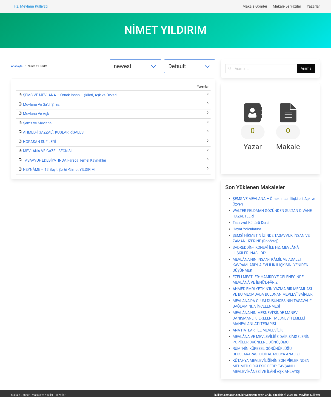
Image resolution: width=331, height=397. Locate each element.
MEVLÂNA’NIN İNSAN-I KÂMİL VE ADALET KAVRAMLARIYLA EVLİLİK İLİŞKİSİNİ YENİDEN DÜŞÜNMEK (270, 265)
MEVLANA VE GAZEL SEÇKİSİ (47, 151)
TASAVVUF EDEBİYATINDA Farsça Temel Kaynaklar (64, 160)
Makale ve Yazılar (42, 395)
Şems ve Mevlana (37, 123)
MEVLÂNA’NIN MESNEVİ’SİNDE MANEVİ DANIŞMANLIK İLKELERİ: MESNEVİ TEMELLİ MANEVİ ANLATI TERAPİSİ (269, 318)
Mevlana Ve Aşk (36, 113)
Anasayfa (17, 66)
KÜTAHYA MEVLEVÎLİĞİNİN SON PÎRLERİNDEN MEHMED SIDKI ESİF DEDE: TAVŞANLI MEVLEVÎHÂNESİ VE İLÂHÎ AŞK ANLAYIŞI (271, 366)
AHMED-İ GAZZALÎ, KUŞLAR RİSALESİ (54, 132)
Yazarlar (60, 395)
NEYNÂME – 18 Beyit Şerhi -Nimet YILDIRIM (59, 169)
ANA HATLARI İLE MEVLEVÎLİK (258, 330)
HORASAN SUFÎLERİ (39, 142)
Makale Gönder (20, 395)
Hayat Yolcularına (247, 229)
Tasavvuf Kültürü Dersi (251, 222)
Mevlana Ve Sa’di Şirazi (41, 104)
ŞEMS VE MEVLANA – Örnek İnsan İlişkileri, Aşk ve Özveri (70, 95)
